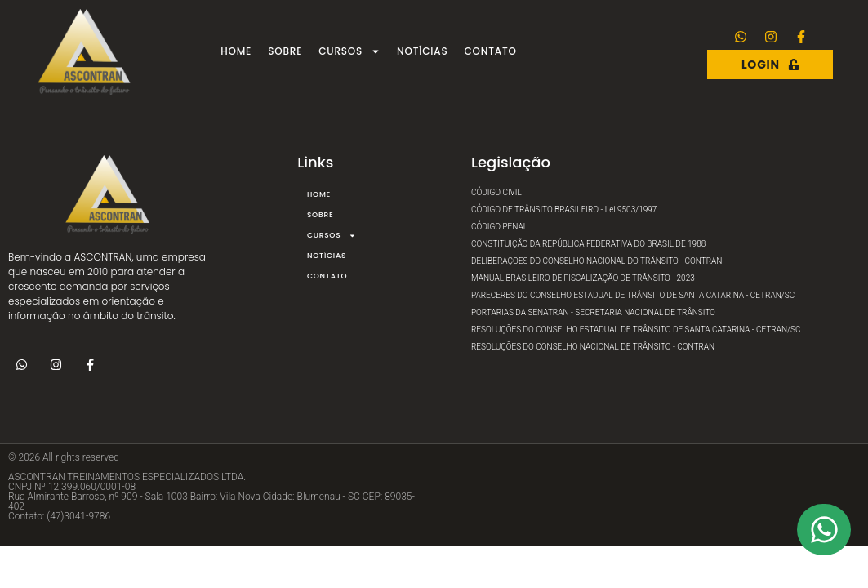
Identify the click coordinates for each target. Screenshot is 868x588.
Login (770, 64)
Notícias (422, 51)
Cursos (349, 51)
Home (235, 51)
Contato (491, 51)
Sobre (285, 51)
